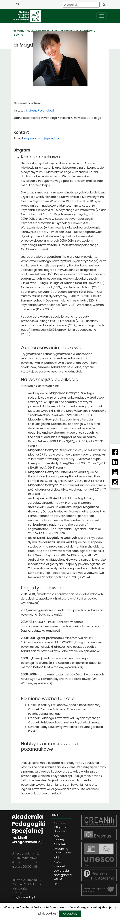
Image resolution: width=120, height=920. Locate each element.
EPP (56, 884)
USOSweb (61, 831)
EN (17, 4)
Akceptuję (70, 913)
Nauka (31, 30)
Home (21, 30)
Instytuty (60, 827)
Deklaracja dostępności (63, 873)
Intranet (59, 866)
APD (56, 835)
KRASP (58, 862)
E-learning (61, 849)
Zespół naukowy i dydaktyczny (58, 30)
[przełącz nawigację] (101, 16)
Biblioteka (60, 844)
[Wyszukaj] (81, 4)
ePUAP (58, 879)
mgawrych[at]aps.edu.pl (42, 138)
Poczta (59, 840)
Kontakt (59, 822)
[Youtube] (115, 472)
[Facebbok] (115, 452)
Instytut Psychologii (39, 110)
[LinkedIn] (115, 462)
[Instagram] (115, 482)
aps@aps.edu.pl (23, 897)
